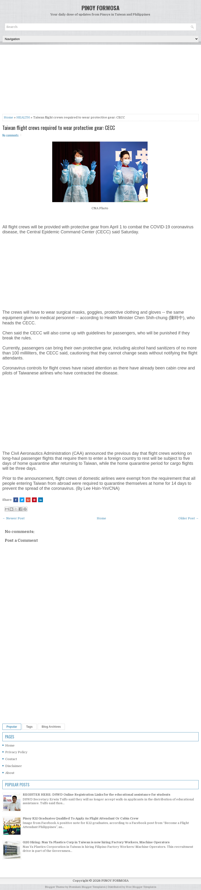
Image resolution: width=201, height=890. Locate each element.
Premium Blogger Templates (87, 887)
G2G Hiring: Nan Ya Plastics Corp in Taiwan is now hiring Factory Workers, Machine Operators (96, 842)
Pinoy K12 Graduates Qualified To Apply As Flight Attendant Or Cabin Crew (81, 818)
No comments (10, 135)
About (9, 773)
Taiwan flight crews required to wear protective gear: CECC (58, 127)
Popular (11, 726)
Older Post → (188, 518)
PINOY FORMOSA (100, 7)
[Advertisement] (100, 80)
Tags (29, 726)
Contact (11, 759)
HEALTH (23, 117)
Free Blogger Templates (141, 887)
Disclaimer (13, 766)
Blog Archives (51, 726)
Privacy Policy (16, 752)
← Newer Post (13, 518)
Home (8, 117)
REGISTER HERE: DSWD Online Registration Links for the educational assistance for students (96, 794)
